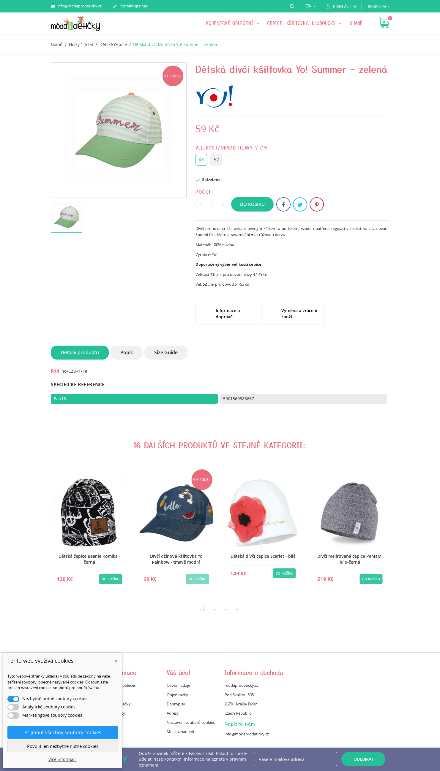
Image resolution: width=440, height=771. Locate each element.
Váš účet (179, 672)
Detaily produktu (80, 352)
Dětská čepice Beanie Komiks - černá (89, 559)
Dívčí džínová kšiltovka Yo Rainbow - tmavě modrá (176, 559)
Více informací (62, 759)
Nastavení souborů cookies (191, 722)
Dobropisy (176, 704)
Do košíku (252, 204)
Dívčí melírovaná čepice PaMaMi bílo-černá (350, 559)
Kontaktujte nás (130, 6)
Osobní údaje (178, 685)
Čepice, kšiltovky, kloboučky (302, 23)
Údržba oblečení (123, 685)
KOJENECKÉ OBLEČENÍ (230, 23)
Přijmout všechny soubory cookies (62, 732)
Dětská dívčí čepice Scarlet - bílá (263, 556)
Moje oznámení (180, 731)
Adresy (173, 713)
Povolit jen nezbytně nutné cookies (62, 746)
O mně (356, 23)
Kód (55, 370)
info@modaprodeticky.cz (76, 6)
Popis (126, 352)
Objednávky (177, 694)
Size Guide (166, 352)
